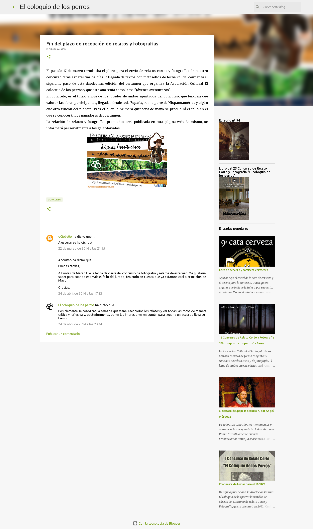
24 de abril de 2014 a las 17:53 (80, 293)
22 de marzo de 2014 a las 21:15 (81, 248)
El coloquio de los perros (55, 6)
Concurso (54, 199)
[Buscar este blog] (280, 7)
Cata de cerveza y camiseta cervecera (243, 270)
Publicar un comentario (63, 334)
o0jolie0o (65, 236)
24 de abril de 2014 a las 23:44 (80, 324)
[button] (48, 57)
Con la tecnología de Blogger (156, 523)
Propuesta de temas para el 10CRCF (242, 484)
